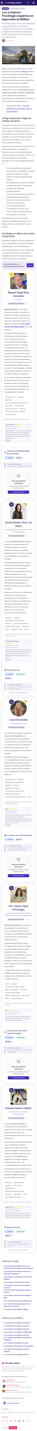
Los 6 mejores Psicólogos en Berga (16, 1309)
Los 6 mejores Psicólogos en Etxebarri (17, 1323)
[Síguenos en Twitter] (7, 1421)
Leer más (8, 441)
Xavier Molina (10, 41)
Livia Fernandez (18, 720)
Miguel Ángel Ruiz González (18, 294)
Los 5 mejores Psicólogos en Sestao (16, 1335)
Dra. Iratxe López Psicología (18, 907)
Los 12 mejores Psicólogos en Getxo (16, 1354)
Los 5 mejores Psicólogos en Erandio (16, 1329)
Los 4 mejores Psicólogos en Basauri (16, 1326)
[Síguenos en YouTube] (19, 1421)
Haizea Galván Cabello (18, 1108)
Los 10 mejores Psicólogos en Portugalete (18, 1346)
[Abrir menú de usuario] (33, 3)
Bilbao (24, 71)
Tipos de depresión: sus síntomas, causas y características (19, 109)
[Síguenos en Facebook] (3, 1421)
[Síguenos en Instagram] (15, 1421)
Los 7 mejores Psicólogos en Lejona (16, 1343)
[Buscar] (28, 3)
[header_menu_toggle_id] (2, 3)
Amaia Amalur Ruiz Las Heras (18, 524)
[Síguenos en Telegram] (23, 1421)
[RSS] (27, 1421)
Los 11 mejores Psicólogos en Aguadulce (18, 1301)
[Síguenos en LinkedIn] (11, 1421)
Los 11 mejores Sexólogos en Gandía (16, 1282)
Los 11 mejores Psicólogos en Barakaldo (18, 1332)
